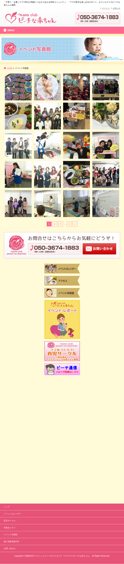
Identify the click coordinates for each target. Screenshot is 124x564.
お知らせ (116, 8)
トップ (7, 393)
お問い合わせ (9, 434)
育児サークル (9, 407)
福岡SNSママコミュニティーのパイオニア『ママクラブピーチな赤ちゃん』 (58, 442)
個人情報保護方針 (11, 427)
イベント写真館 (10, 421)
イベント (106, 8)
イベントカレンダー (12, 400)
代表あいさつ (9, 414)
